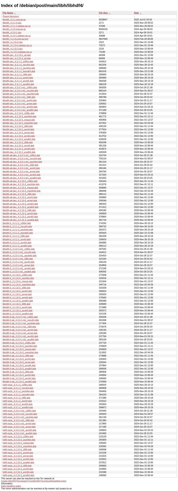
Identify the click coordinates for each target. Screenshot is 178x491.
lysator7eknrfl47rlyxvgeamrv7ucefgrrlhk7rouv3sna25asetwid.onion (33, 481)
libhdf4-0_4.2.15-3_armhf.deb (17, 307)
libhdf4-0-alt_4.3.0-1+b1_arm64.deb (20, 336)
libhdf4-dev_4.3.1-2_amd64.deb (18, 84)
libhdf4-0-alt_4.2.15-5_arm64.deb (19, 365)
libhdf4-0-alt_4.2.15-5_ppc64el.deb (20, 346)
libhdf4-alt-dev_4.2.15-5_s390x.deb (20, 181)
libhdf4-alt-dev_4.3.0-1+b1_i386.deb (20, 165)
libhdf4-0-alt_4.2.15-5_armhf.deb (19, 359)
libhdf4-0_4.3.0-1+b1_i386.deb (18, 259)
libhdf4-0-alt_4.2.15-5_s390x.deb (19, 343)
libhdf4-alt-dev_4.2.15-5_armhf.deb (20, 197)
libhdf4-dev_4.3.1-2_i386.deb (17, 74)
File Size (103, 13)
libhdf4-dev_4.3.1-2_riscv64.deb (18, 65)
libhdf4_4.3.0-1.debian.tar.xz (17, 36)
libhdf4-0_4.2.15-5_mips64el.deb (19, 284)
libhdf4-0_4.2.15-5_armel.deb (17, 294)
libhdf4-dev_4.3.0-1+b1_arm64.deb (20, 107)
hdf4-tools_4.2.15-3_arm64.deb (18, 472)
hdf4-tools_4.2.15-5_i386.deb (17, 449)
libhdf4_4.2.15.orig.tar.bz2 (15, 39)
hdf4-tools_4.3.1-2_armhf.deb (17, 401)
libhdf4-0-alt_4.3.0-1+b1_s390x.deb (20, 317)
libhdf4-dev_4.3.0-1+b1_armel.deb (20, 103)
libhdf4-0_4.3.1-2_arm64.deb (17, 242)
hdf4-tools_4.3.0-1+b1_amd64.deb (20, 433)
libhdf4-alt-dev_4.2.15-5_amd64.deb (20, 207)
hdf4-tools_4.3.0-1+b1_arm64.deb (19, 430)
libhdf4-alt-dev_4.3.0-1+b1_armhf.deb (21, 168)
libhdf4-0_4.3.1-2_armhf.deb (17, 239)
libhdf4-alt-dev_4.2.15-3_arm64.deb (20, 217)
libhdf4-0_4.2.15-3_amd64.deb (18, 314)
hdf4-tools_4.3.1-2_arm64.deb (17, 404)
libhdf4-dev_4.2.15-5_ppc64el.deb (19, 116)
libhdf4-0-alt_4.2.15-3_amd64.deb (19, 381)
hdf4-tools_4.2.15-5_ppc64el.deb (19, 440)
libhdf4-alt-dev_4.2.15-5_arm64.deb (20, 204)
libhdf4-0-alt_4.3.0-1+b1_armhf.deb (20, 330)
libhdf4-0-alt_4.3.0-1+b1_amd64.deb (21, 339)
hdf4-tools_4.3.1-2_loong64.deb (18, 394)
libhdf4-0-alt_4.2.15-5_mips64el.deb (20, 352)
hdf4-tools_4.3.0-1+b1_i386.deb (18, 420)
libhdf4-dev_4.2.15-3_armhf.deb (18, 145)
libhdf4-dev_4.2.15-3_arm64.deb (19, 149)
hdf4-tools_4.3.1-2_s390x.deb (17, 385)
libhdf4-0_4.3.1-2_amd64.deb (17, 246)
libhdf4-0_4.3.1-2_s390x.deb (17, 223)
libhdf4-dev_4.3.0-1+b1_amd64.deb (20, 110)
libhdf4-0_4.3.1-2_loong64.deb (18, 233)
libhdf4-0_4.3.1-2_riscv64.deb (17, 226)
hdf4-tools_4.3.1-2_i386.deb (16, 398)
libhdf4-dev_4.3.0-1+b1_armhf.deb (20, 100)
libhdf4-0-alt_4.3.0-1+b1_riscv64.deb (21, 320)
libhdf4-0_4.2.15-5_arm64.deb (17, 297)
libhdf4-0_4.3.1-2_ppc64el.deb (18, 229)
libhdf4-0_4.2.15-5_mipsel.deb (18, 281)
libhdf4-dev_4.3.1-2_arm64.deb (18, 81)
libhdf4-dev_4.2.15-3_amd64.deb (19, 152)
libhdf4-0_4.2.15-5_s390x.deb (17, 275)
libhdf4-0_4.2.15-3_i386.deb (16, 304)
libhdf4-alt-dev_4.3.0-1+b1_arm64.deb (21, 175)
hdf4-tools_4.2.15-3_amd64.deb (18, 475)
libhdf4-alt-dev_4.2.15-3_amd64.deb (20, 220)
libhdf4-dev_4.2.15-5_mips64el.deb (20, 123)
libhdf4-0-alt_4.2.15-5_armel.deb (19, 362)
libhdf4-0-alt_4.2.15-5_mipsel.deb (19, 349)
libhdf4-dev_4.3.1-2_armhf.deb (18, 78)
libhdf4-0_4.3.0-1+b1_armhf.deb (18, 262)
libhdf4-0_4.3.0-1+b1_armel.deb (18, 265)
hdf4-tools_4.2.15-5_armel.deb (18, 456)
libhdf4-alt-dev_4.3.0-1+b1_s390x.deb (21, 155)
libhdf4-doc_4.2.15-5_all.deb (17, 55)
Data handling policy (11, 486)
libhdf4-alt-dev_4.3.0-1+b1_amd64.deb (22, 178)
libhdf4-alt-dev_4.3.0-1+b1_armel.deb (21, 171)
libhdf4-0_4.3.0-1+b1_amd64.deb (19, 271)
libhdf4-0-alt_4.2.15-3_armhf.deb (19, 375)
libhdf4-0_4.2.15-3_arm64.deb (17, 310)
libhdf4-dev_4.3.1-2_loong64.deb (19, 71)
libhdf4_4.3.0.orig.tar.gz (14, 29)
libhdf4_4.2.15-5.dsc (13, 42)
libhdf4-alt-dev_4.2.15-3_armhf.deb (20, 213)
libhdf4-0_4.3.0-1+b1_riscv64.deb (19, 252)
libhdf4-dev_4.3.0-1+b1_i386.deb (19, 97)
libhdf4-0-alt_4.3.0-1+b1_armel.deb (20, 333)
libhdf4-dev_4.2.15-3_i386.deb (18, 142)
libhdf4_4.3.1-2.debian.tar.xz (17, 26)
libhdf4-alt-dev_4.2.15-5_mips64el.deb (21, 191)
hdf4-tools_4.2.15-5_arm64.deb (18, 459)
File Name (8, 13)
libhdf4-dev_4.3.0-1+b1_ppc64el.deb (21, 94)
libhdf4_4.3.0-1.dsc (12, 32)
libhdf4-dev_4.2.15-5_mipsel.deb (19, 120)
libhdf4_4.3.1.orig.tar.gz (14, 19)
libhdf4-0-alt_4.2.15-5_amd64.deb (19, 368)
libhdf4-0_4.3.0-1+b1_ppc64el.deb (19, 255)
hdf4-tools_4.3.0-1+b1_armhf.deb (19, 423)
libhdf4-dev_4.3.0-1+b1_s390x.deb (20, 87)
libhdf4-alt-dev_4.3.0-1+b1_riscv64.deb (22, 158)
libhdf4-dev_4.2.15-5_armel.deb (18, 132)
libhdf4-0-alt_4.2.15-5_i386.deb (18, 356)
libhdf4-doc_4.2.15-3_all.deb (17, 58)
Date (136, 13)
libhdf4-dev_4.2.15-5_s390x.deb (18, 113)
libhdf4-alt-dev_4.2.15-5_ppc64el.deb (21, 184)
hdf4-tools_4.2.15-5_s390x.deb (18, 436)
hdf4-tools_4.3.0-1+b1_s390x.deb (19, 411)
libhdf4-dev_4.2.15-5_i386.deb (18, 126)
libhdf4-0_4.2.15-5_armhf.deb (17, 291)
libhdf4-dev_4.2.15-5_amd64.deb (19, 139)
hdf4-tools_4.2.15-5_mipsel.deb (18, 443)
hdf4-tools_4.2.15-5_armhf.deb (18, 453)
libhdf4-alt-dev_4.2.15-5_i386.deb (19, 194)
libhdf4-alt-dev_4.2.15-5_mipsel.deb (20, 188)
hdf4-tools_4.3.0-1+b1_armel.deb (19, 427)
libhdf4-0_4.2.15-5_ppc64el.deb (18, 278)
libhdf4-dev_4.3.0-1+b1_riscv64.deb (20, 91)
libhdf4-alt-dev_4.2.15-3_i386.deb (19, 210)
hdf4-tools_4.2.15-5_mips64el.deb (19, 446)
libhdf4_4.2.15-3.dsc (13, 49)
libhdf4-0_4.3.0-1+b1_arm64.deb (19, 268)
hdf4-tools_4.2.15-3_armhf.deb (18, 469)
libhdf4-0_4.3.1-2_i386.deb (16, 236)
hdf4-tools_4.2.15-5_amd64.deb (18, 462)
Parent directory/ (11, 16)
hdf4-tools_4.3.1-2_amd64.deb (18, 407)
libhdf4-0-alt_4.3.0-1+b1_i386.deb (19, 327)
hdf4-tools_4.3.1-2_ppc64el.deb (18, 391)
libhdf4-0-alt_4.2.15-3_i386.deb (18, 372)
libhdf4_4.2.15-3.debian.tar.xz (17, 52)
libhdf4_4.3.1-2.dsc (12, 23)
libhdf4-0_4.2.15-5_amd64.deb (18, 301)
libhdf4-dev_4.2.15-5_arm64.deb (19, 136)
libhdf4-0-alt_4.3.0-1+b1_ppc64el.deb (21, 323)
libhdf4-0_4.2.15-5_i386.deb (16, 288)
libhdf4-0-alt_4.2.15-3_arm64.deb (19, 378)
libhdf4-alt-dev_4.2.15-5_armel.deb (20, 200)
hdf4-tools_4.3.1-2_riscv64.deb (18, 388)
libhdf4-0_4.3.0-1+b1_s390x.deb (19, 249)
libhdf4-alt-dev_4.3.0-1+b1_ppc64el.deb (22, 162)
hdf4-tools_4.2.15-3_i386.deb (17, 466)
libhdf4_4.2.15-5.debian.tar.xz (17, 45)
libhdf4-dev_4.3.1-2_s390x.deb (18, 61)
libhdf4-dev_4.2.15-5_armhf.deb (18, 129)
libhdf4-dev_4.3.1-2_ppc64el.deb (19, 68)
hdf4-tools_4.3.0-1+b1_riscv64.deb (20, 414)
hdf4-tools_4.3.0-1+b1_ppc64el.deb (20, 417)
